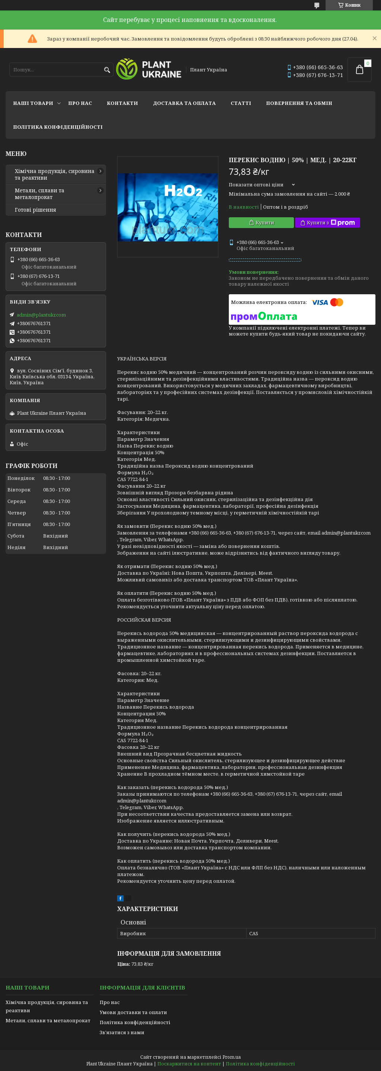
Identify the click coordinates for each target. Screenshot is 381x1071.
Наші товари (33, 103)
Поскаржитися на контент (189, 1064)
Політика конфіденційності (58, 127)
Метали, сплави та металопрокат (39, 194)
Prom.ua (231, 1057)
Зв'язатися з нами (122, 1032)
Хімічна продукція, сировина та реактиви (55, 174)
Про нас (80, 103)
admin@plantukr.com (41, 315)
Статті (241, 103)
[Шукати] (106, 70)
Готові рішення (35, 209)
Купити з (331, 222)
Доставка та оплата (184, 103)
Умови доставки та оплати (133, 1012)
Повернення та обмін (299, 103)
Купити (265, 222)
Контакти (122, 103)
